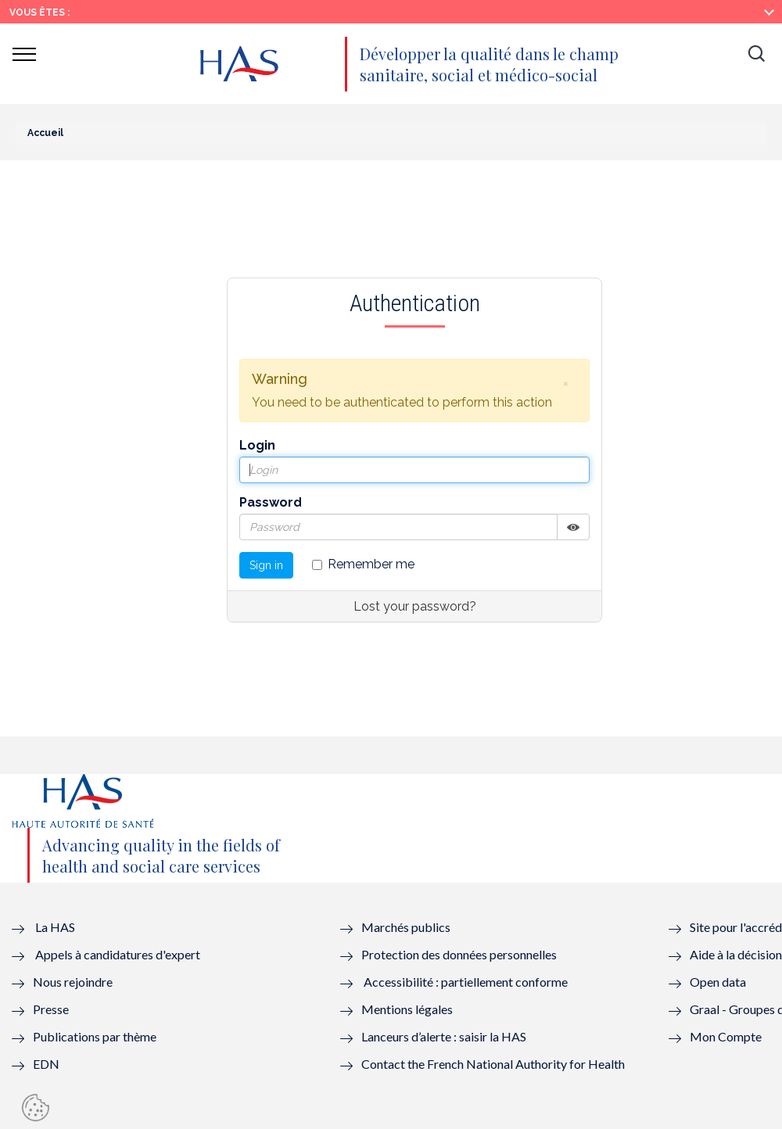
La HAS (55, 926)
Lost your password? (414, 606)
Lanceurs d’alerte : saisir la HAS (443, 1036)
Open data (718, 981)
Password (270, 502)
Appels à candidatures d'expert (118, 954)
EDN (46, 1063)
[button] (756, 55)
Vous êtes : (39, 12)
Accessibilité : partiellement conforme (465, 981)
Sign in (266, 565)
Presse (51, 1009)
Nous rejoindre (73, 981)
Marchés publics (407, 926)
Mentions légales (407, 1009)
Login (257, 445)
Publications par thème (94, 1036)
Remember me (363, 564)
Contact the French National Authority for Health (493, 1063)
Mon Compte (726, 1036)
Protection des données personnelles (459, 954)
